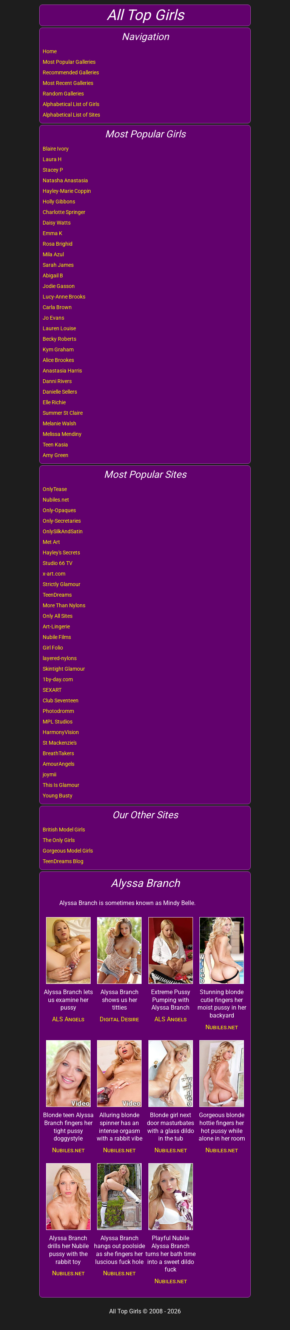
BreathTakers (58, 753)
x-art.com (54, 574)
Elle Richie (54, 402)
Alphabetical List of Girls (71, 104)
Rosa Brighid (57, 244)
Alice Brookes (58, 360)
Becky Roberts (59, 339)
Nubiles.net (56, 500)
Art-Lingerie (56, 626)
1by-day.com (58, 679)
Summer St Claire (63, 413)
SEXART (52, 690)
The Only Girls (59, 840)
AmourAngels (58, 764)
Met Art (51, 542)
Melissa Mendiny (62, 434)
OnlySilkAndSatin (63, 531)
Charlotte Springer (64, 212)
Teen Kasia (55, 445)
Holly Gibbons (59, 202)
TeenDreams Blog (63, 861)
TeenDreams (57, 595)
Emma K (52, 233)
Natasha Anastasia (65, 180)
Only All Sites (57, 616)
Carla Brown (57, 307)
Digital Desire (119, 1019)
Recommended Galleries (71, 72)
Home (50, 51)
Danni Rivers (57, 381)
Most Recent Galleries (68, 83)
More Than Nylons (64, 605)
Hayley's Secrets (61, 553)
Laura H (52, 159)
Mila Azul (53, 254)
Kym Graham (58, 349)
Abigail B (53, 275)
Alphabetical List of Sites (71, 115)
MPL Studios (57, 722)
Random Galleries (63, 94)
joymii (49, 774)
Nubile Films (57, 637)
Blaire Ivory (56, 149)
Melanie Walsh (59, 423)
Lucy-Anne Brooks (64, 297)
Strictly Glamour (61, 584)
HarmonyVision (61, 732)
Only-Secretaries (62, 521)
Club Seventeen (61, 700)
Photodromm (58, 711)
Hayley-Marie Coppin (67, 191)
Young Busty (57, 796)
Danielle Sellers (60, 392)
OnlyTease (55, 489)
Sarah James (58, 265)
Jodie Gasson (59, 286)
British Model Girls (64, 830)
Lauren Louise (59, 328)
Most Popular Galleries (69, 62)
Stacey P (53, 170)
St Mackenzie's (60, 743)
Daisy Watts (57, 223)
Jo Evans (53, 318)
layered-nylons (60, 658)
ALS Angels (68, 1019)
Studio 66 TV (57, 563)
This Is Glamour (61, 785)
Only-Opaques (59, 510)
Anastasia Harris (62, 371)
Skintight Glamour (64, 669)
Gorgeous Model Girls (68, 851)
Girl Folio (53, 648)
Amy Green (55, 455)
